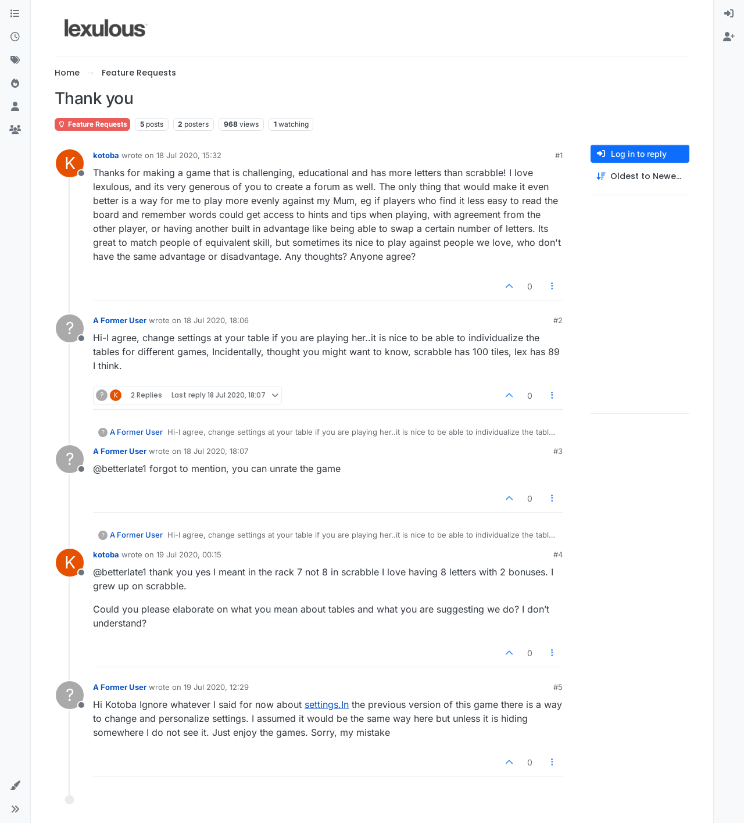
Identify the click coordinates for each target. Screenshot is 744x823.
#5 (558, 687)
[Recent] (15, 37)
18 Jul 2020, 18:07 (216, 451)
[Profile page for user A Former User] (70, 328)
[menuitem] (728, 14)
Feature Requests (92, 124)
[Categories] (15, 14)
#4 (558, 554)
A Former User (119, 320)
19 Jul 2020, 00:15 (188, 554)
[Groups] (15, 130)
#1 (559, 155)
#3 (558, 451)
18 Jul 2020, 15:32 (188, 155)
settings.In (327, 704)
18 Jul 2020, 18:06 (216, 320)
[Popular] (15, 83)
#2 (558, 320)
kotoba (106, 155)
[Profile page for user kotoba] (70, 163)
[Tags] (15, 60)
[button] (15, 786)
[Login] (728, 14)
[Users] (15, 107)
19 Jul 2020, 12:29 (216, 687)
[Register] (728, 37)
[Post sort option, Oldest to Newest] (640, 176)
